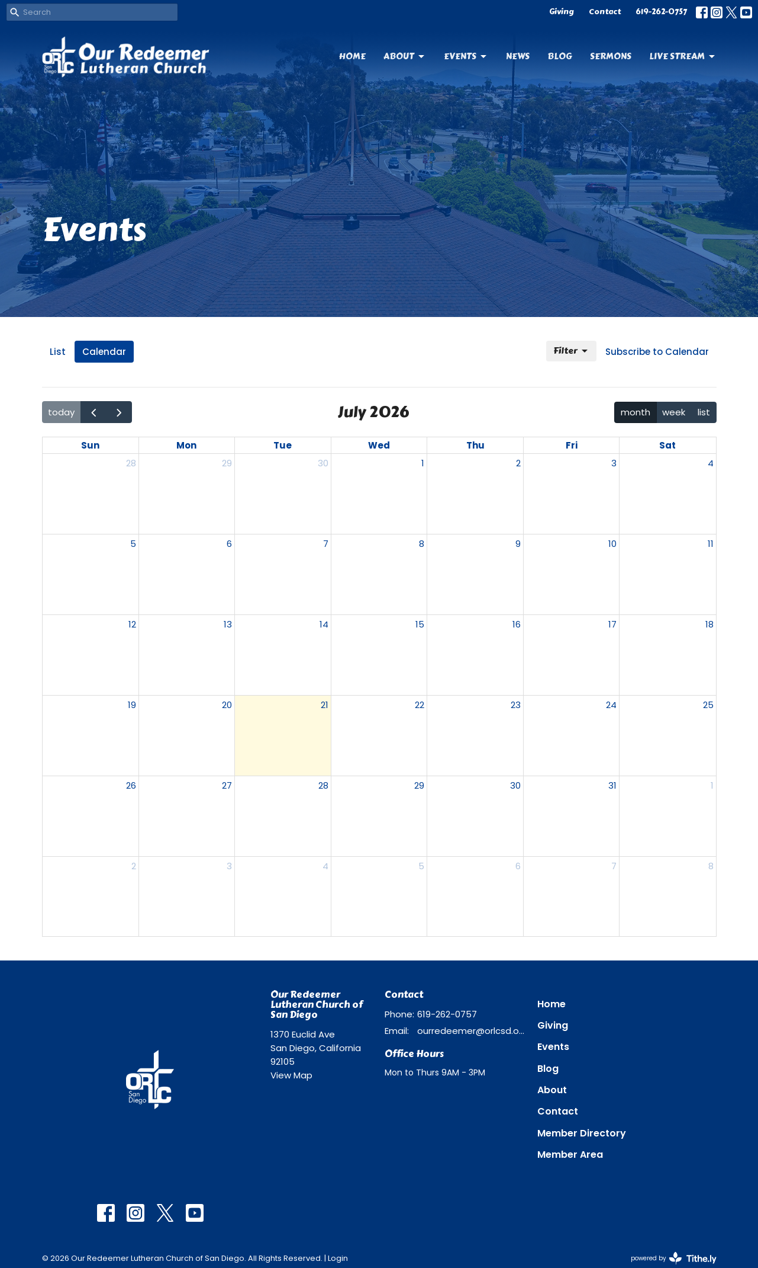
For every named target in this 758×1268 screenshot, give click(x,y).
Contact (605, 12)
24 (611, 705)
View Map (291, 1075)
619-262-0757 (661, 12)
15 (419, 624)
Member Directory (581, 1133)
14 (324, 624)
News (518, 56)
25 (708, 705)
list (704, 412)
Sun (90, 445)
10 (612, 543)
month (635, 412)
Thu (475, 445)
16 (516, 624)
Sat (667, 445)
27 (227, 785)
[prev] (93, 412)
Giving (561, 12)
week (673, 412)
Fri (572, 445)
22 (419, 705)
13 (228, 624)
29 (227, 463)
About (404, 56)
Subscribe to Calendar (657, 351)
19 (132, 705)
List (58, 351)
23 (516, 705)
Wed (379, 445)
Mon (186, 445)
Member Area (570, 1154)
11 (711, 543)
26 (131, 785)
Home (352, 56)
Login (338, 1258)
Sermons (610, 56)
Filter (571, 351)
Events (466, 56)
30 (323, 463)
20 (227, 705)
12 (132, 624)
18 (709, 624)
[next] (119, 412)
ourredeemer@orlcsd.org (471, 1030)
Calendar (104, 351)
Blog (559, 56)
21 (324, 705)
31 (612, 785)
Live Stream (683, 56)
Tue (282, 445)
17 (612, 624)
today (61, 412)
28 (131, 463)
